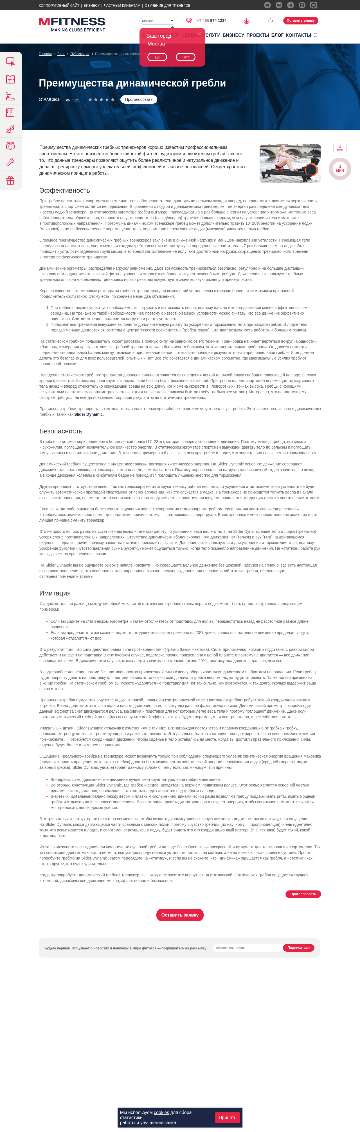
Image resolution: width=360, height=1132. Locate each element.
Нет (185, 57)
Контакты (298, 35)
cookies (161, 1112)
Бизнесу (92, 6)
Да (157, 57)
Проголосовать (138, 99)
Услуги (211, 35)
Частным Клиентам (122, 6)
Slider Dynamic (88, 414)
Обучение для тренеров (167, 6)
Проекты (257, 35)
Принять (228, 1117)
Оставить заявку (301, 20)
